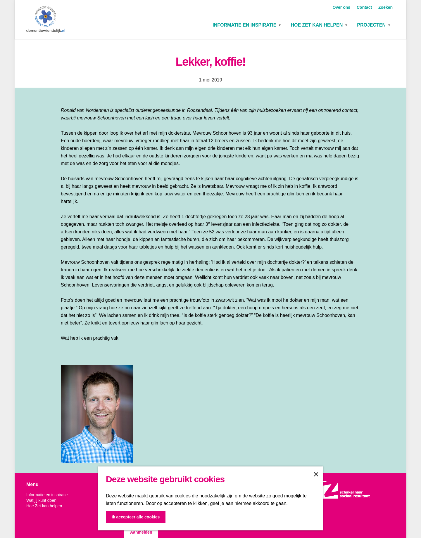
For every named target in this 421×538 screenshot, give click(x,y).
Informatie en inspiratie (244, 24)
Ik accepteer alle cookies (136, 517)
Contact (365, 7)
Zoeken (385, 7)
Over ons (341, 7)
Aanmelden (141, 532)
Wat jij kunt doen (41, 500)
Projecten (371, 24)
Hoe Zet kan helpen (317, 24)
